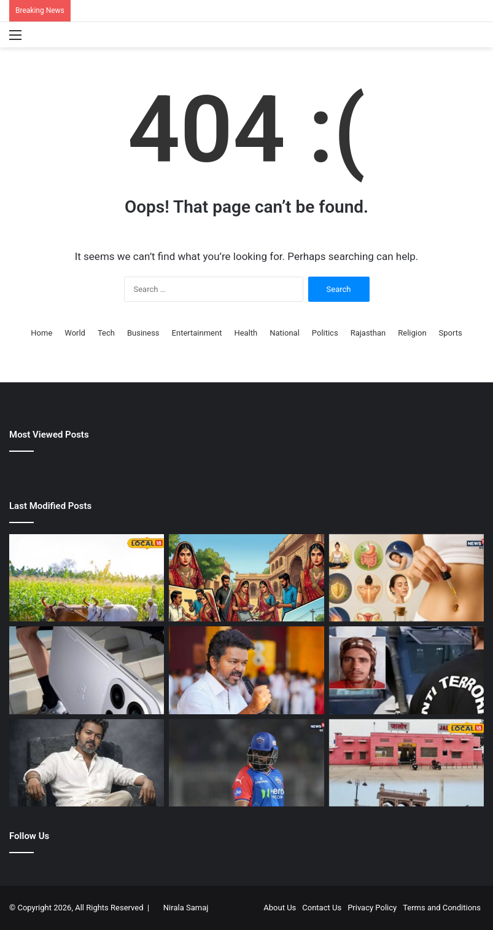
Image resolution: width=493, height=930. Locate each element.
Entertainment (197, 332)
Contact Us (321, 907)
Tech (106, 332)
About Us (279, 907)
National (285, 332)
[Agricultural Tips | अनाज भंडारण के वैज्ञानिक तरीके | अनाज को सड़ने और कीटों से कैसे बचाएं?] (86, 577)
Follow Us (29, 835)
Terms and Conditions (442, 907)
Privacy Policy (372, 907)
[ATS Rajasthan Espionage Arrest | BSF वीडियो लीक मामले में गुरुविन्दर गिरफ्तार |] (406, 670)
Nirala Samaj (186, 907)
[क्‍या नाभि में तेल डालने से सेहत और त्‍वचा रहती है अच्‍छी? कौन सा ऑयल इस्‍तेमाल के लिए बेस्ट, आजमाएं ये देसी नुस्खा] (406, 577)
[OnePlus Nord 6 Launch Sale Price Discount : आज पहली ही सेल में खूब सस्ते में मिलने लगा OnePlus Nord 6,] (86, 670)
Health (245, 332)
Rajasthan (368, 332)
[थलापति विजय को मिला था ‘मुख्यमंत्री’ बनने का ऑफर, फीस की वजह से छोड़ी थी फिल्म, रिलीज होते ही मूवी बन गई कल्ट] (86, 762)
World (74, 332)
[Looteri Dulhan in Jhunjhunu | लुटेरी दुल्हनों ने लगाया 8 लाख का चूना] (246, 577)
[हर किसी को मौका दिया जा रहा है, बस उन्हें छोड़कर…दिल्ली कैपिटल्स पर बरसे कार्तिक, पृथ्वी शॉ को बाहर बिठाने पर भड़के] (246, 762)
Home (41, 332)
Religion (412, 332)
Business (143, 332)
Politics (325, 332)
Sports (450, 332)
